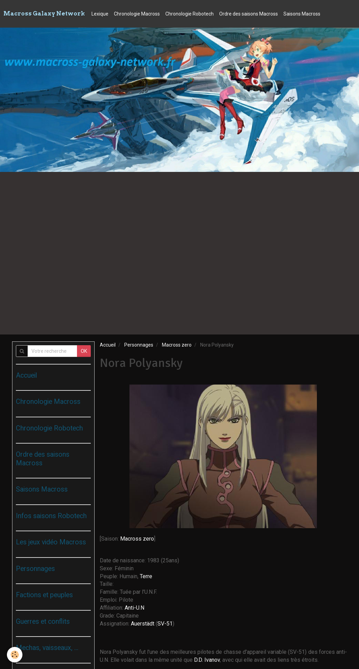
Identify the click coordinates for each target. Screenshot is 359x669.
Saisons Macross (301, 14)
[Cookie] (14, 654)
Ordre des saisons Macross (248, 14)
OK (84, 351)
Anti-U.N (134, 607)
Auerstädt (143, 623)
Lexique (99, 14)
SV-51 (165, 623)
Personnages (138, 345)
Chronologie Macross (137, 14)
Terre (146, 576)
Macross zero (177, 345)
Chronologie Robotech (189, 14)
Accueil (108, 345)
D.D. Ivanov (207, 660)
